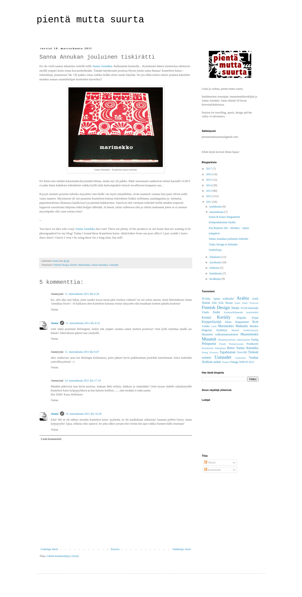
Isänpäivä (214, 233)
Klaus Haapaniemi (237, 322)
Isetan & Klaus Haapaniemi (224, 217)
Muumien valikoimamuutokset (220, 334)
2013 (209, 190)
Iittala (235, 308)
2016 (209, 174)
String (205, 352)
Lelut (214, 326)
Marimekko (84, 264)
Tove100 (242, 352)
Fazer (237, 302)
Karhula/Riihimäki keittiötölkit (241, 312)
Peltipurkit (209, 343)
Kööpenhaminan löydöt (222, 222)
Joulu (216, 312)
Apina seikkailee (223, 298)
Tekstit (209, 462)
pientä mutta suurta (93, 20)
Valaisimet (240, 357)
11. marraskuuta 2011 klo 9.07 (82, 351)
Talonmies (213, 352)
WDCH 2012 (246, 362)
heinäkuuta (216, 273)
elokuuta (215, 267)
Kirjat (255, 317)
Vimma (225, 362)
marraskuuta (217, 212)
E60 (214, 303)
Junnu (55, 323)
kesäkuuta (216, 278)
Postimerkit (208, 348)
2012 (209, 196)
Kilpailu (241, 317)
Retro (231, 348)
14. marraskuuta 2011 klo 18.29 (83, 413)
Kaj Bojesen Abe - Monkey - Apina (229, 228)
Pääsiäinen (220, 348)
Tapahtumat (228, 352)
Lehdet (206, 326)
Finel (244, 302)
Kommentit (212, 469)
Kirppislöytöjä (211, 322)
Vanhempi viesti (181, 549)
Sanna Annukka (102, 66)
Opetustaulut (243, 339)
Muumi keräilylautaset (244, 330)
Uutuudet (113, 264)
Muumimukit (249, 334)
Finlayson (253, 303)
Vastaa (54, 309)
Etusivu (115, 549)
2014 (209, 185)
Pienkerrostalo (236, 343)
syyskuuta (216, 262)
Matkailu (241, 326)
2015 (209, 179)
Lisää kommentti (51, 439)
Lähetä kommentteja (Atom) (63, 556)
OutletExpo (215, 250)
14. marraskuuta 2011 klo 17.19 (83, 380)
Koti (255, 322)
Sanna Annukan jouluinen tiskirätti (228, 238)
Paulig (254, 339)
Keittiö (73, 264)
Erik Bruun (226, 303)
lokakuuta (215, 257)
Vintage (234, 362)
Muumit (209, 339)
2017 (209, 168)
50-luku (206, 298)
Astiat (206, 303)
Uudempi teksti (49, 549)
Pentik (222, 343)
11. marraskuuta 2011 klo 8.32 (83, 323)
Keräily (224, 317)
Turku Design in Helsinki (223, 244)
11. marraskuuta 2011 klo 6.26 (82, 294)
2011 (209, 201)
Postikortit (252, 343)
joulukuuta (216, 206)
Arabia (243, 298)
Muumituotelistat (226, 339)
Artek (255, 298)
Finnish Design (61, 264)
